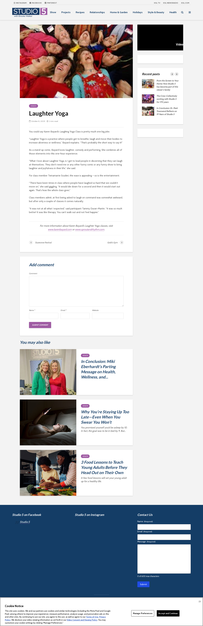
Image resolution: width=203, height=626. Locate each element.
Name (32, 310)
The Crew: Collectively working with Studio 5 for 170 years (166, 99)
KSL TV (157, 3)
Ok (200, 601)
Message (146, 541)
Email (63, 310)
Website (95, 310)
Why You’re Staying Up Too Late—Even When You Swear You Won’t (105, 417)
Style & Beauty (156, 12)
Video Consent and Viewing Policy (82, 620)
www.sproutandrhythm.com (89, 229)
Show (53, 12)
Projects (66, 12)
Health (173, 12)
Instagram (20, 3)
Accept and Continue (168, 613)
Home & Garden (119, 12)
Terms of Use (92, 617)
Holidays (138, 12)
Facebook (36, 3)
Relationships (97, 12)
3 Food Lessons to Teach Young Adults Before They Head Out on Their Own (104, 467)
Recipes (80, 12)
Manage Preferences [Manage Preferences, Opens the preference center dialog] (142, 613)
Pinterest (51, 3)
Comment (33, 273)
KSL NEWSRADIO (170, 3)
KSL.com (185, 3)
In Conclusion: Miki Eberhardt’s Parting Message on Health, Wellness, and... (98, 369)
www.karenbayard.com (60, 229)
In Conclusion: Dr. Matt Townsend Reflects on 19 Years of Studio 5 (167, 111)
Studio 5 (25, 522)
